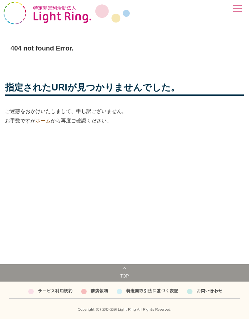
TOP (124, 275)
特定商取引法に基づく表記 (152, 290)
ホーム (43, 121)
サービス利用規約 (55, 290)
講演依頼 (99, 290)
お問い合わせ (209, 290)
